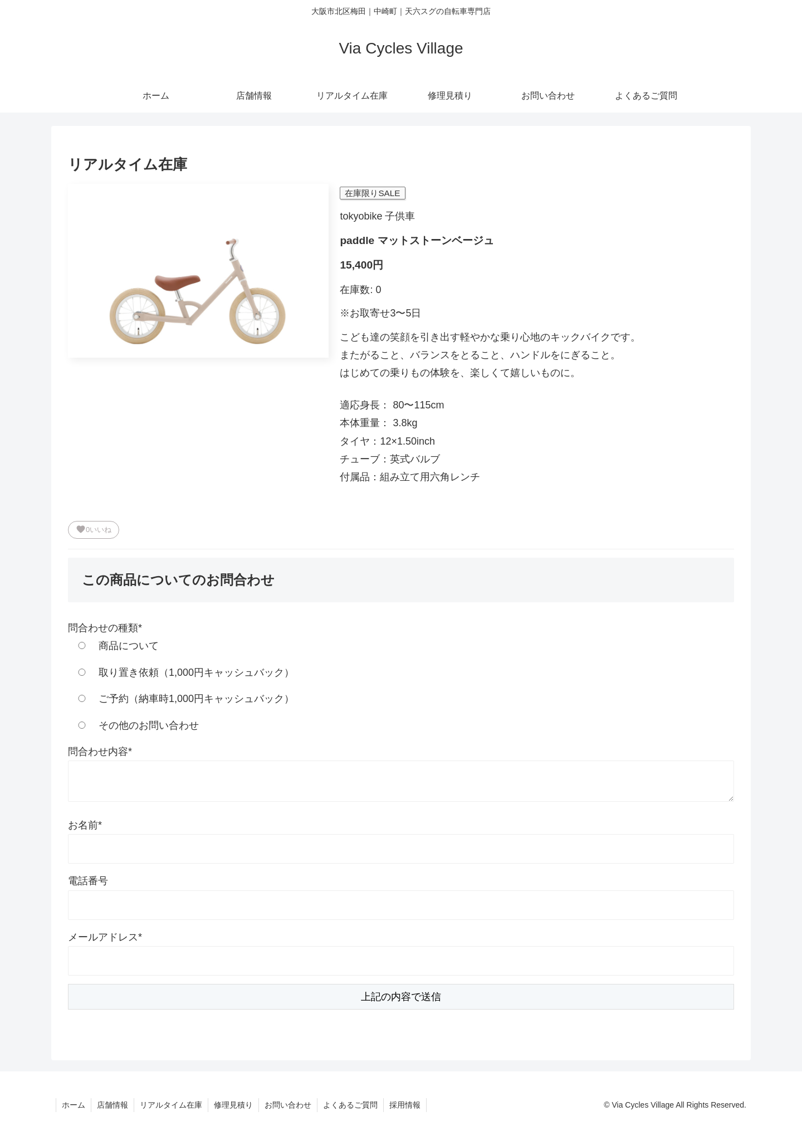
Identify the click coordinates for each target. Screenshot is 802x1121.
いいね (93, 529)
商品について (113, 645)
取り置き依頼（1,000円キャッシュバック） (181, 672)
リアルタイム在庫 (171, 1104)
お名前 (85, 825)
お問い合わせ (288, 1104)
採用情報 (404, 1104)
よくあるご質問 (350, 1104)
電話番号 (88, 880)
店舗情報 (112, 1104)
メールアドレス (105, 937)
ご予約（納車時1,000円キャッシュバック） (181, 698)
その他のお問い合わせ (133, 725)
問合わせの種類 (105, 627)
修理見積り (233, 1104)
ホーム (73, 1104)
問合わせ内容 (100, 751)
